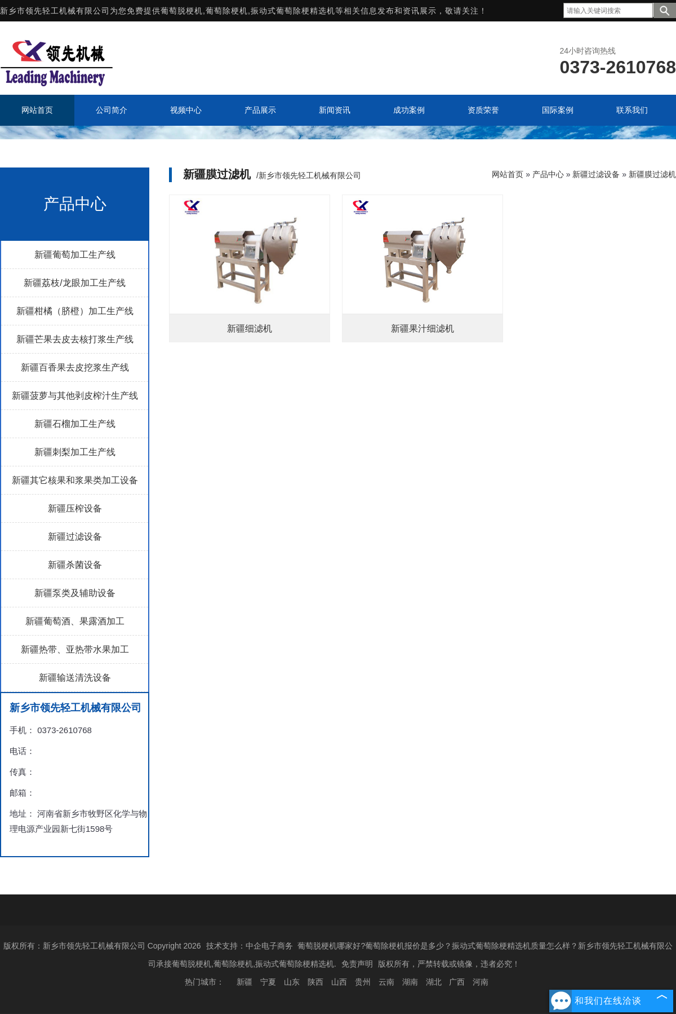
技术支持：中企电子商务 (249, 945)
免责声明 (357, 963)
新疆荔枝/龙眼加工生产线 (74, 283)
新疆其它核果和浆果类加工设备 (75, 480)
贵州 (363, 981)
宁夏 (268, 981)
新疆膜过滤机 (652, 174)
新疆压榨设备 (75, 508)
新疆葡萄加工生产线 (74, 254)
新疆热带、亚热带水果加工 (75, 649)
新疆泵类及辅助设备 (74, 593)
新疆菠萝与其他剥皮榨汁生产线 (75, 395)
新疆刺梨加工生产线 (74, 452)
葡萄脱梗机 (182, 10)
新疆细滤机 (249, 328)
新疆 (244, 981)
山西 (339, 981)
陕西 (315, 981)
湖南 (410, 981)
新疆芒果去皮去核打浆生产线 (75, 339)
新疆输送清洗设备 (75, 677)
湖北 (434, 981)
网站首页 (507, 174)
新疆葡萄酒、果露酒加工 (74, 621)
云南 (386, 981)
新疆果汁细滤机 (422, 328)
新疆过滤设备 (75, 536)
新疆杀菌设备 (75, 565)
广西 (457, 981)
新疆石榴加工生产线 (74, 424)
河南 (480, 981)
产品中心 (548, 174)
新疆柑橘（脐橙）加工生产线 (75, 311)
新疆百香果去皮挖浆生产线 (75, 367)
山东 (292, 981)
